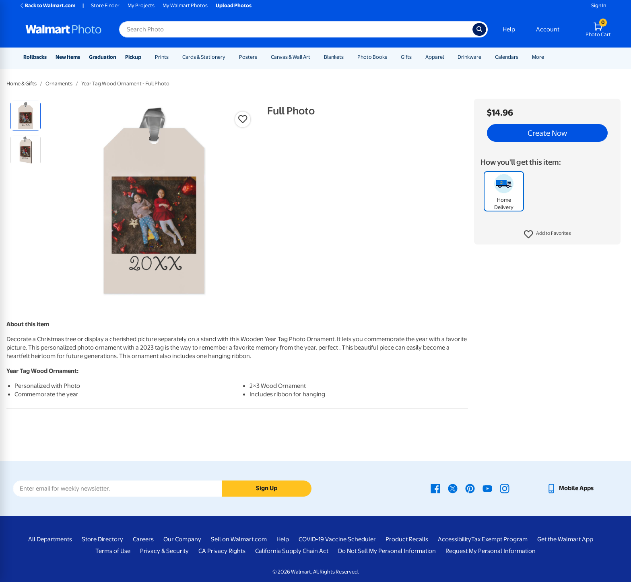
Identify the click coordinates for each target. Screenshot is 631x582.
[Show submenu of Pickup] (144, 57)
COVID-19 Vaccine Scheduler (337, 539)
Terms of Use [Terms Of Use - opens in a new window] (112, 551)
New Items (68, 57)
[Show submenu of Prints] (172, 57)
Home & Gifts (21, 84)
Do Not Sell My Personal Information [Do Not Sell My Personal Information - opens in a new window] (387, 551)
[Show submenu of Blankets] (347, 57)
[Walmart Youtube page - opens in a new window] (487, 488)
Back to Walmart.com (47, 5)
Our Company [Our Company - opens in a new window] (182, 539)
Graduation (102, 57)
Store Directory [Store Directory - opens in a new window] (102, 539)
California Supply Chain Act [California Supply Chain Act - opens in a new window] (291, 551)
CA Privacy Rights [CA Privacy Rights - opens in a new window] (221, 551)
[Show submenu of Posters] (260, 57)
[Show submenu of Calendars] (522, 57)
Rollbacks (35, 57)
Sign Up (266, 488)
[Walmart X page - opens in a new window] (453, 488)
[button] (547, 234)
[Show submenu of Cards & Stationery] (229, 57)
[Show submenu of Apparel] (447, 57)
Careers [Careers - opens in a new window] (143, 539)
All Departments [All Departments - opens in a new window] (50, 539)
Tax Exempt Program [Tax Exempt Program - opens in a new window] (499, 539)
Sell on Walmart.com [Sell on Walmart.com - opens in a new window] (239, 539)
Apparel (434, 57)
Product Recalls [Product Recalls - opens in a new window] (407, 539)
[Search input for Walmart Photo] (295, 29)
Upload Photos (234, 5)
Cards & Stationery (203, 57)
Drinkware (469, 57)
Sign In (598, 5)
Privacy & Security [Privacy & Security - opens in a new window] (164, 551)
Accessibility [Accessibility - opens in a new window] (454, 539)
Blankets (334, 57)
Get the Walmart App (565, 539)
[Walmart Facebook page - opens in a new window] (435, 488)
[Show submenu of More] (547, 57)
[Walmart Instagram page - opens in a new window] (504, 488)
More (538, 57)
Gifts (406, 57)
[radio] (25, 116)
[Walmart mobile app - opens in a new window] (570, 488)
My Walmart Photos (185, 5)
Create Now (547, 132)
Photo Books (372, 57)
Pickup (133, 57)
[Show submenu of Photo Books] (390, 57)
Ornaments (58, 84)
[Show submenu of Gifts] (415, 57)
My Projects (141, 5)
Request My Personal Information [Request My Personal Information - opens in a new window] (490, 551)
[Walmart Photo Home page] (63, 29)
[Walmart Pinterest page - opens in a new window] (470, 488)
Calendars (506, 57)
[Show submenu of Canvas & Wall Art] (313, 57)
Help (509, 29)
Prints (162, 57)
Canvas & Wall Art (290, 57)
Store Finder (105, 5)
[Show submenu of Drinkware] (485, 57)
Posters (248, 57)
